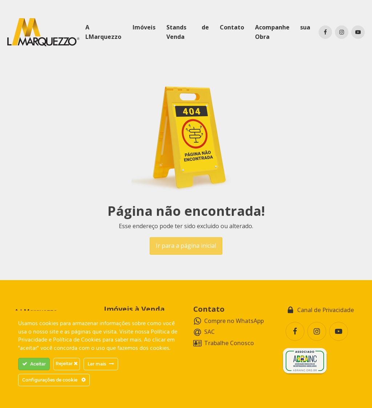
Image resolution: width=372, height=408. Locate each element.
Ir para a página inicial (186, 246)
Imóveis (144, 27)
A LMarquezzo (103, 32)
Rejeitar (67, 363)
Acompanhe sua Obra (282, 32)
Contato (232, 27)
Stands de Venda (187, 32)
